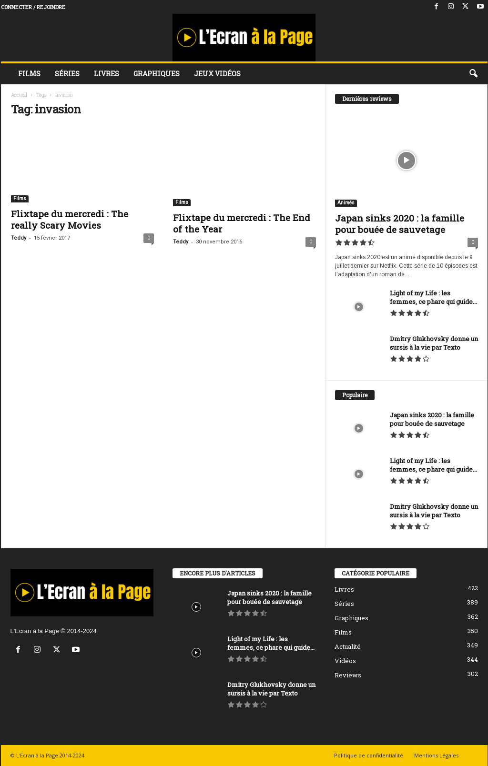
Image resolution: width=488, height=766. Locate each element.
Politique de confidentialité (368, 755)
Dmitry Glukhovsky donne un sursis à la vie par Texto (434, 343)
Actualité (348, 646)
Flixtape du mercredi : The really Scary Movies (69, 219)
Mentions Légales (436, 755)
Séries (67, 73)
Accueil (19, 95)
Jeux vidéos (217, 73)
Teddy (18, 238)
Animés (346, 202)
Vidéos (345, 660)
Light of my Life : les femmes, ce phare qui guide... (433, 297)
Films (29, 73)
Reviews (348, 675)
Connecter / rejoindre (33, 6)
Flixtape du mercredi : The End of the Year (241, 223)
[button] (473, 73)
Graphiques (156, 73)
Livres (106, 73)
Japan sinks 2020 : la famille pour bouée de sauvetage (399, 223)
